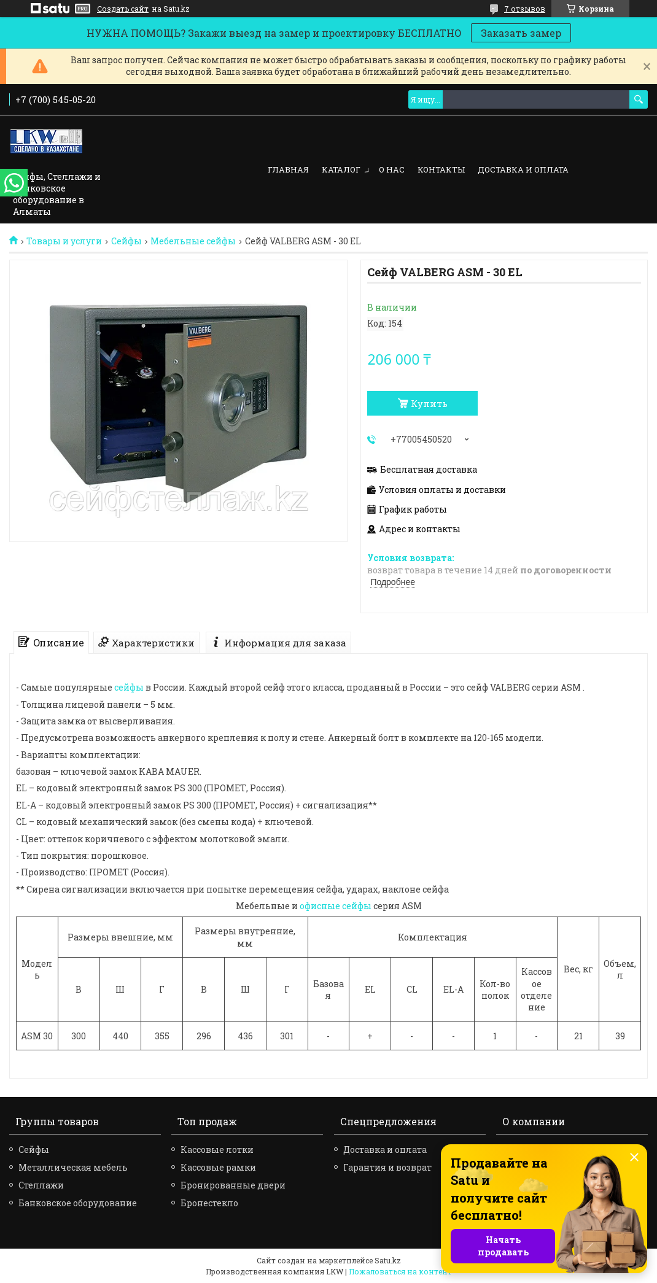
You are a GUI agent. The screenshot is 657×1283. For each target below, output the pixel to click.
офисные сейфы (335, 906)
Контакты (441, 169)
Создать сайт (123, 8)
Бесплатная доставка (428, 469)
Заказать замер (521, 32)
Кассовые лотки (217, 1149)
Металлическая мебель (73, 1167)
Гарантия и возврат (387, 1167)
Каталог (341, 169)
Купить (429, 403)
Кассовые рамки (218, 1167)
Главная (288, 169)
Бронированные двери (233, 1185)
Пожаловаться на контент (400, 1271)
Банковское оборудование (77, 1203)
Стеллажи (41, 1185)
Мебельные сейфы (193, 241)
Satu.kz (388, 1260)
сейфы (129, 687)
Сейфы (126, 241)
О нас (392, 169)
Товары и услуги (64, 241)
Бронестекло (209, 1203)
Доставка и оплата (523, 169)
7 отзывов (524, 9)
